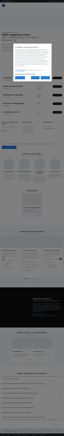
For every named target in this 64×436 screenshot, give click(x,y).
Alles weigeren (35, 77)
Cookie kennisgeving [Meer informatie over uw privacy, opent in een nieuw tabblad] (20, 74)
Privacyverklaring (21, 70)
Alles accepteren (45, 77)
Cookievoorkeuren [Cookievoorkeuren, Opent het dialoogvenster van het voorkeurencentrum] (20, 77)
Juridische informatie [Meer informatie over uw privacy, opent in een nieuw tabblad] (30, 74)
